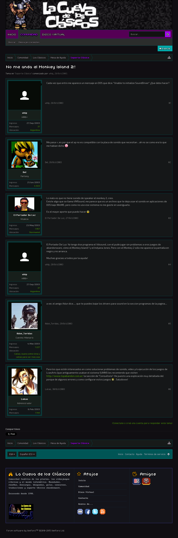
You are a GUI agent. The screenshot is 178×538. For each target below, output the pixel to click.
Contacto (129, 454)
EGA (11, 454)
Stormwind (34, 232)
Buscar (12, 42)
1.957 (37, 228)
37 (39, 126)
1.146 (37, 412)
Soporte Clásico (23, 73)
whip (51, 73)
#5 (169, 323)
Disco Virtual (53, 34)
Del (24, 172)
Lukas (24, 399)
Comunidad (29, 34)
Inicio (12, 34)
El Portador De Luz (25, 215)
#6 (169, 389)
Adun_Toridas (24, 333)
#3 (169, 218)
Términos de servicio (154, 454)
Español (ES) (26, 454)
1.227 (37, 347)
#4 (169, 264)
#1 (170, 102)
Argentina (35, 130)
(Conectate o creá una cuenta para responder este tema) (142, 423)
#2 (169, 162)
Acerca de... (85, 504)
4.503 (37, 186)
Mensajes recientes (29, 42)
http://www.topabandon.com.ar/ (64, 375)
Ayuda (139, 454)
